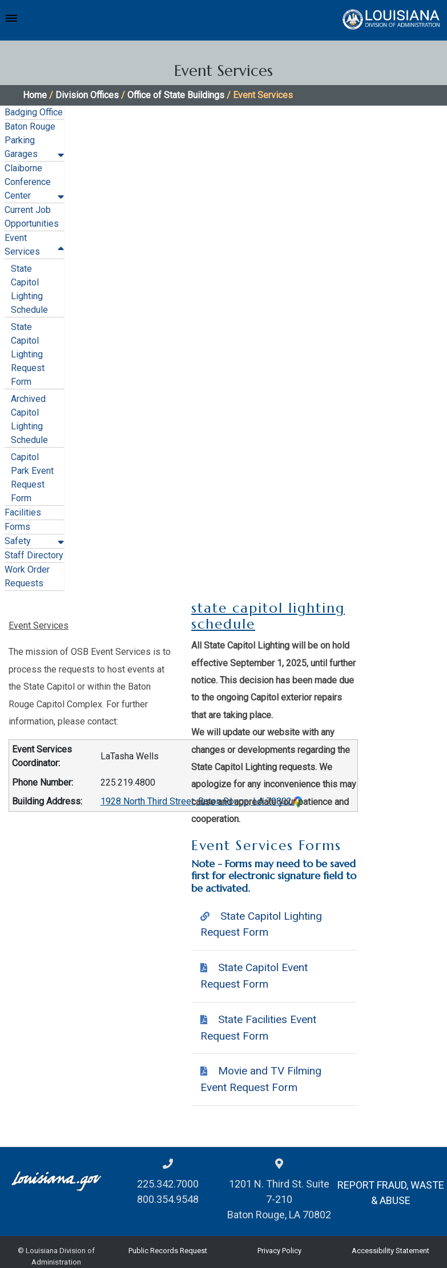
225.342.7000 (168, 1184)
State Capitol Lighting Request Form (28, 354)
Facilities (23, 512)
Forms (17, 526)
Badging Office (34, 112)
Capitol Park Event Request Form (32, 478)
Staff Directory (34, 555)
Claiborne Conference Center (28, 182)
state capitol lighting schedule (268, 616)
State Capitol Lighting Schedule (29, 289)
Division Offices (87, 95)
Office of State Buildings (175, 95)
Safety (18, 541)
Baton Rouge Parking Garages (30, 140)
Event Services (39, 625)
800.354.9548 (168, 1199)
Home (35, 95)
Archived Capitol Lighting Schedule (29, 419)
